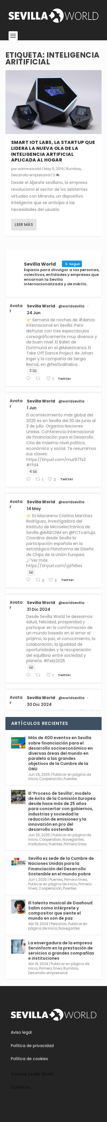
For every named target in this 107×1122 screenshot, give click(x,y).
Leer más (24, 224)
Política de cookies (29, 1059)
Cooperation (50, 839)
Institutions (37, 844)
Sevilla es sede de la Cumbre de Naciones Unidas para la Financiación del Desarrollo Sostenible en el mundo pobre (61, 866)
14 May (34, 508)
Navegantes (73, 839)
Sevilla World (41, 306)
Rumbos (73, 168)
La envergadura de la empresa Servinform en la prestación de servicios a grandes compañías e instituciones (61, 950)
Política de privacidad (32, 1045)
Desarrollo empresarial (31, 175)
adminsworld (29, 168)
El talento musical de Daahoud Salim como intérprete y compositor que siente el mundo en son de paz (60, 910)
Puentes (70, 778)
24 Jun (34, 313)
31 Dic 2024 (38, 609)
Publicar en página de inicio (52, 884)
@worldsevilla (71, 306)
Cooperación (50, 778)
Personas (59, 923)
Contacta (20, 1087)
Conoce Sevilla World (32, 1074)
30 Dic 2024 (39, 704)
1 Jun (32, 408)
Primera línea (75, 844)
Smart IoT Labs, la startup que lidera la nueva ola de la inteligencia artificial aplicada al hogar (53, 151)
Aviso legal (21, 1032)
